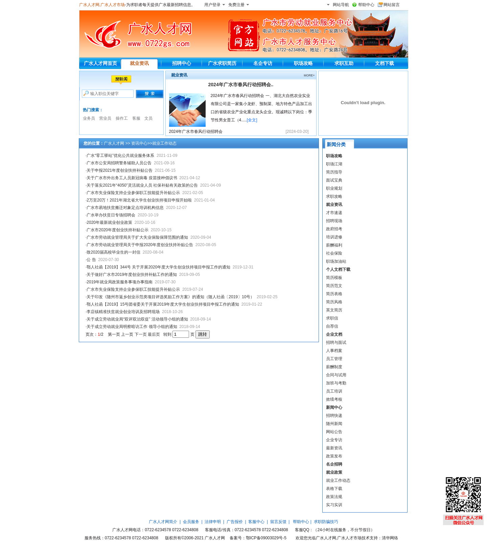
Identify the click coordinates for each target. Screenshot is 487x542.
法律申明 (213, 521)
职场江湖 (334, 164)
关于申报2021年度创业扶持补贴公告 (120, 170)
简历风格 (334, 302)
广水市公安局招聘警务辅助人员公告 (119, 163)
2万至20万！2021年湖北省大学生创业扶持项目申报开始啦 (139, 200)
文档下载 (384, 63)
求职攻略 (334, 196)
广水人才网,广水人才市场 (102, 4)
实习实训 (334, 504)
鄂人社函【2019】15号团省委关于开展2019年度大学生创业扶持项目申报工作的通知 (163, 304)
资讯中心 (139, 143)
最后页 (154, 334)
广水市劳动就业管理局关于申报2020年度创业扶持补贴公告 (140, 244)
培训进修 (334, 237)
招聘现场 (334, 220)
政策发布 (334, 456)
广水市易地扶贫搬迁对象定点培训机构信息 (125, 207)
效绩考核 (334, 399)
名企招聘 (334, 464)
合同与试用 (336, 375)
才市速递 (334, 212)
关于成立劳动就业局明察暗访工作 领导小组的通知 (132, 326)
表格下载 (334, 488)
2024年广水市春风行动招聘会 (196, 131)
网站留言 (392, 4)
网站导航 (341, 4)
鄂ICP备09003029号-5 (266, 538)
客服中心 (256, 521)
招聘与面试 (336, 342)
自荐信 (332, 326)
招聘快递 (334, 415)
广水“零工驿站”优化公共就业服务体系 (120, 155)
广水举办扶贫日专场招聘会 (111, 215)
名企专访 (262, 63)
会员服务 (191, 521)
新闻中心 (334, 407)
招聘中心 (181, 63)
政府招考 (334, 229)
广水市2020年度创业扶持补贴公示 (117, 230)
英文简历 (334, 310)
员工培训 (334, 391)
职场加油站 (336, 261)
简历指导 (334, 172)
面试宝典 (334, 180)
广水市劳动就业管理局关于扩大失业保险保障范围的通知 (137, 237)
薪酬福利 (334, 245)
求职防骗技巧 (326, 521)
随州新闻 (334, 423)
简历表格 (334, 293)
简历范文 (334, 285)
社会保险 (334, 253)
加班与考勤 (336, 383)
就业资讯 (139, 63)
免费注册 (236, 4)
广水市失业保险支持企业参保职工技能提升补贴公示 (133, 192)
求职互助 (343, 63)
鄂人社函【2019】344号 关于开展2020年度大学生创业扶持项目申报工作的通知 (158, 267)
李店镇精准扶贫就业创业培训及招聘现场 (123, 311)
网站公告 (334, 431)
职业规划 (334, 188)
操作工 (122, 118)
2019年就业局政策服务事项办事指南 (120, 282)
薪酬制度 (334, 366)
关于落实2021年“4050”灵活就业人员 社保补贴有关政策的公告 (142, 185)
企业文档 (334, 334)
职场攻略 (303, 63)
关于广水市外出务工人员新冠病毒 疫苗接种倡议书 (132, 177)
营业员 (105, 118)
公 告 (91, 259)
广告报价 (235, 521)
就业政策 (334, 472)
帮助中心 (366, 4)
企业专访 (334, 440)
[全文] (252, 120)
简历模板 (334, 277)
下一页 (141, 334)
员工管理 (334, 358)
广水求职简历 (222, 63)
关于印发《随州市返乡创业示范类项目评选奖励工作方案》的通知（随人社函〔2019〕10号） (170, 296)
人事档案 (334, 350)
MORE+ (309, 75)
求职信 (332, 318)
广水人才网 (114, 143)
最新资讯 (334, 448)
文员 (148, 118)
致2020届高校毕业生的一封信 (113, 252)
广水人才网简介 (163, 521)
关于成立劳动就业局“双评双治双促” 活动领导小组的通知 (137, 319)
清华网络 (390, 538)
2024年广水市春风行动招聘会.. (241, 84)
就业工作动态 (338, 480)
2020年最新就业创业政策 (109, 222)
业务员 (89, 118)
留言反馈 (278, 521)
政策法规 (334, 496)
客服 (136, 118)
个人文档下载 (338, 269)
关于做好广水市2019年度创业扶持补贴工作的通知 (132, 274)
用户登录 (212, 4)
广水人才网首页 (100, 63)
